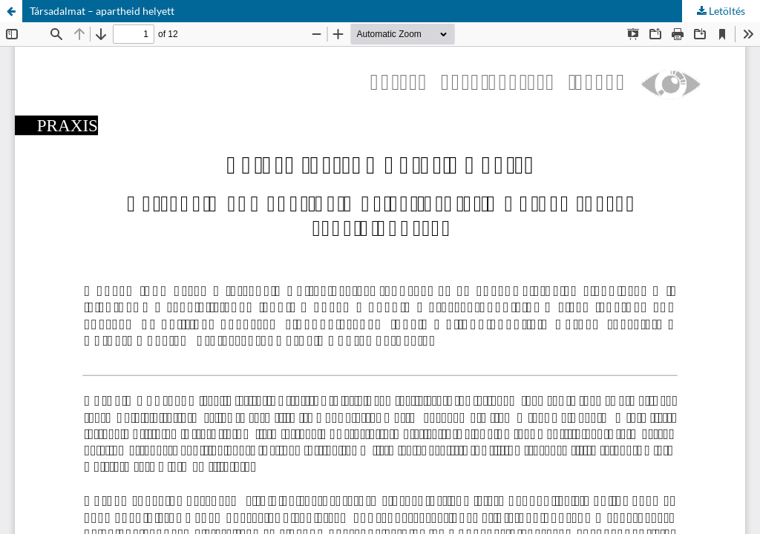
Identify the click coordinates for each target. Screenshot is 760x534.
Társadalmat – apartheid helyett (102, 10)
